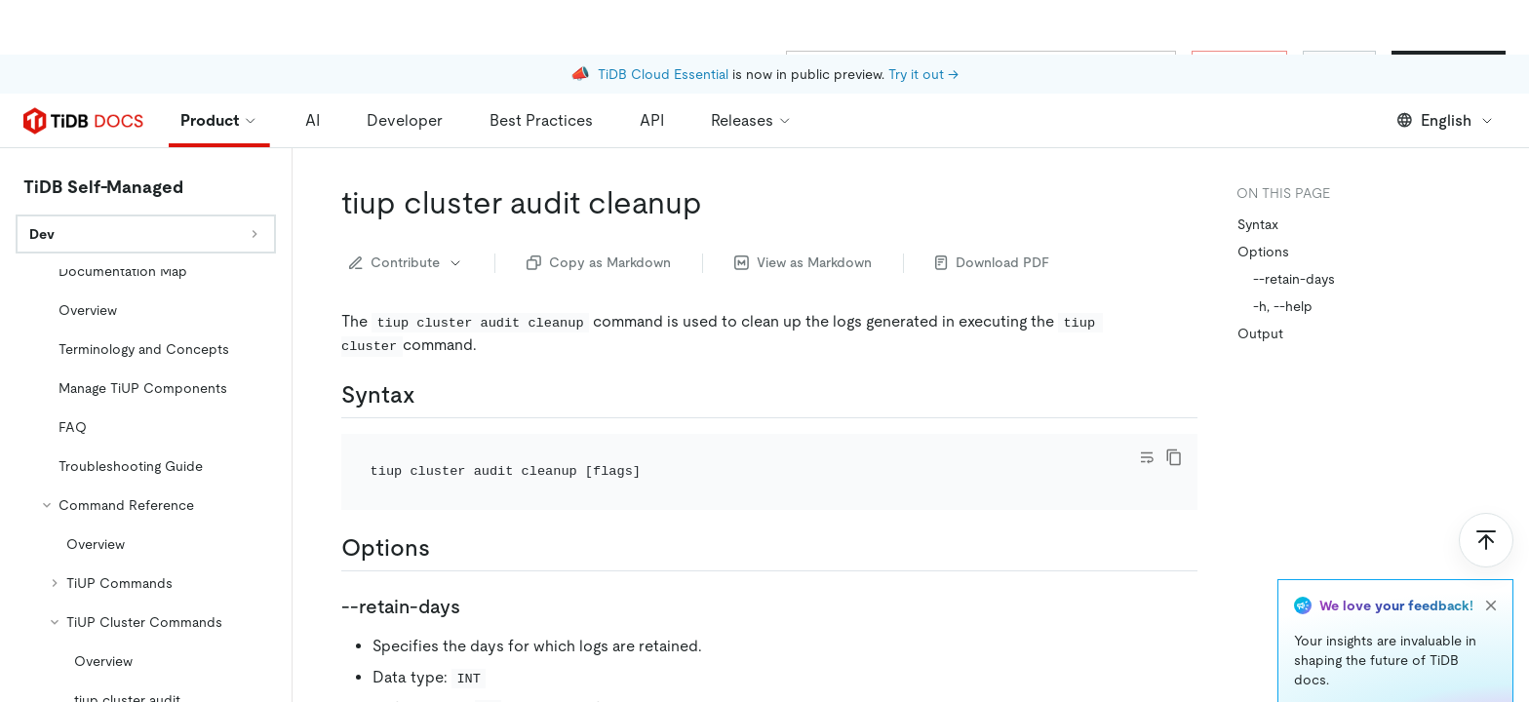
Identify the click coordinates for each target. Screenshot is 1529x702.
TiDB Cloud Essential (663, 19)
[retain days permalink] (476, 606)
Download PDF (992, 262)
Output (1260, 333)
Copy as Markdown (599, 262)
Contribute (406, 262)
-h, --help (1283, 306)
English (1445, 120)
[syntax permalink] (431, 395)
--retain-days (1294, 279)
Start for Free (1448, 66)
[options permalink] (445, 548)
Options (1263, 251)
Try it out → (923, 19)
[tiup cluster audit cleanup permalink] (717, 202)
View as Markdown (803, 262)
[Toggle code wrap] (1146, 457)
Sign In (1339, 66)
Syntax (1257, 224)
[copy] (1174, 457)
